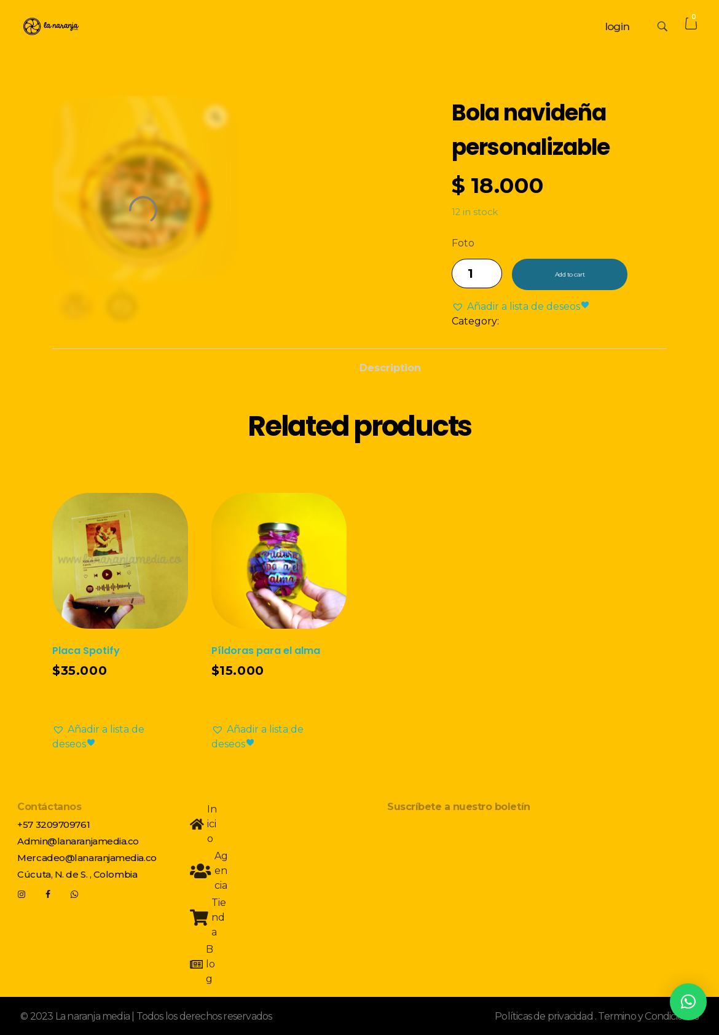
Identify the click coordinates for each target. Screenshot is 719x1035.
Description (390, 368)
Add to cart (570, 274)
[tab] (390, 364)
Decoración (529, 321)
